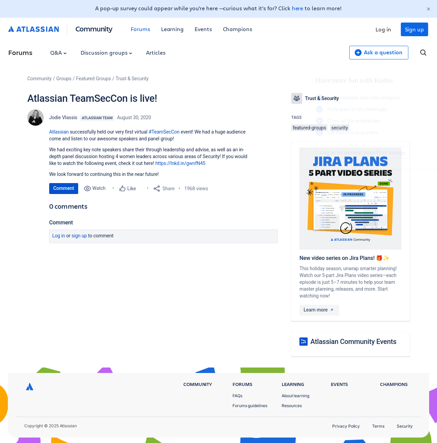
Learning (172, 28)
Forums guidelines (249, 405)
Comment (63, 188)
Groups (63, 78)
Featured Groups (93, 78)
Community (94, 28)
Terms (378, 426)
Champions (237, 28)
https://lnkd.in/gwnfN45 (180, 163)
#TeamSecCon (164, 132)
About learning (295, 395)
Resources (292, 405)
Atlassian (59, 132)
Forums (140, 28)
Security (405, 426)
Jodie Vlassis (63, 117)
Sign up (414, 29)
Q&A (58, 52)
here (298, 8)
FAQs (237, 395)
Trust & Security (132, 78)
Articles (155, 52)
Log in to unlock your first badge (299, 152)
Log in (383, 29)
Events (203, 28)
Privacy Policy (346, 426)
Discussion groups (106, 52)
